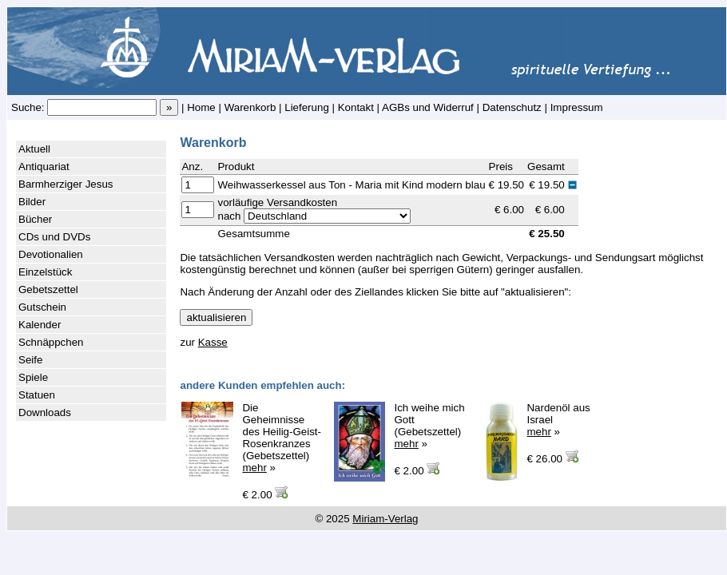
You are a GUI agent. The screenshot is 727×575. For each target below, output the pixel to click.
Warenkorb (250, 107)
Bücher (35, 219)
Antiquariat (44, 166)
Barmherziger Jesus (65, 184)
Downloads (44, 412)
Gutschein (42, 307)
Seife (30, 360)
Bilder (32, 202)
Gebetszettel (48, 289)
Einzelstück (45, 272)
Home (201, 107)
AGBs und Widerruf (428, 107)
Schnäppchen (51, 342)
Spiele (33, 377)
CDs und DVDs (54, 237)
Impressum (576, 107)
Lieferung (306, 107)
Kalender (39, 325)
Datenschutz (512, 107)
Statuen (36, 395)
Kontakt (356, 107)
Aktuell (34, 149)
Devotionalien (50, 254)
